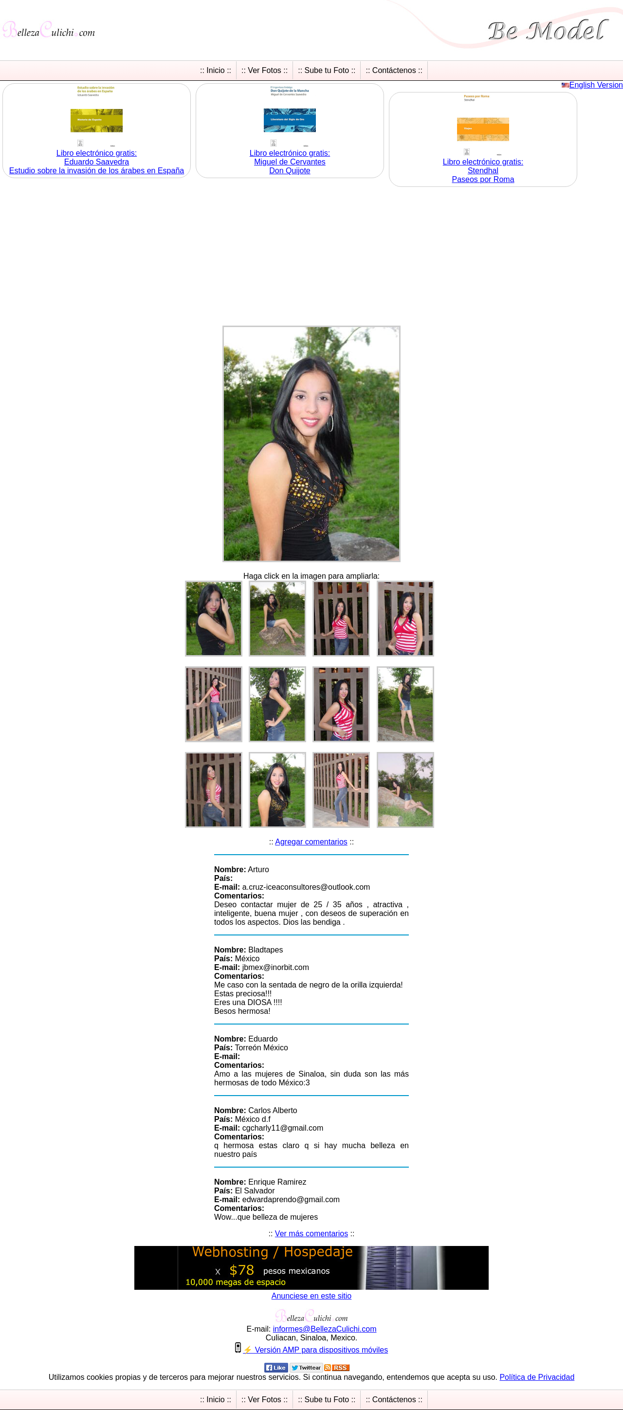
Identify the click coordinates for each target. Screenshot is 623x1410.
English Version (596, 85)
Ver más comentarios (311, 1233)
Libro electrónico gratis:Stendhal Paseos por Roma (483, 170)
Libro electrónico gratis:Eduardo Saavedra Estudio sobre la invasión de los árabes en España (96, 162)
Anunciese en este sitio (312, 1296)
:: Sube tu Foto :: (326, 70)
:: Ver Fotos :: (264, 70)
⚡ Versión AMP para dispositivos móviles (315, 1350)
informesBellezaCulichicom (325, 1329)
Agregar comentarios (311, 842)
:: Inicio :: (215, 70)
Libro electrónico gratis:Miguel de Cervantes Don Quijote (290, 162)
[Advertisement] (311, 257)
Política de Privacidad (536, 1377)
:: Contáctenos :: (394, 70)
